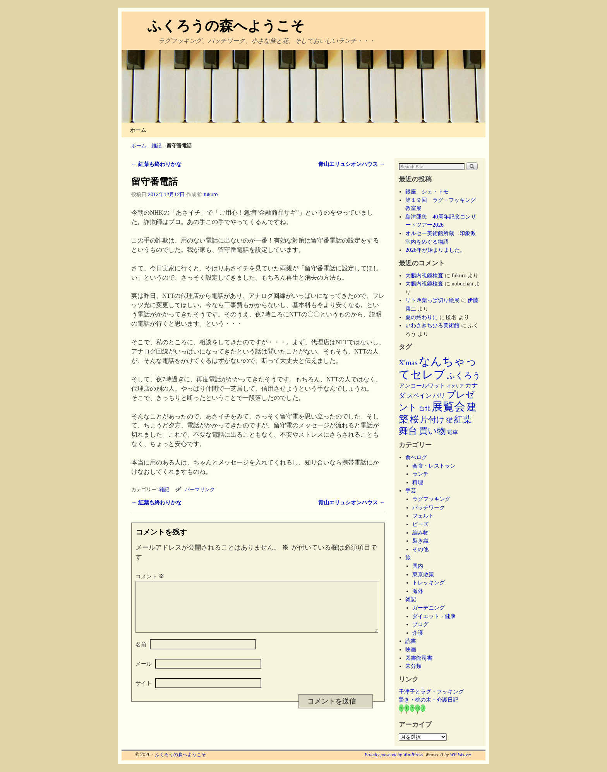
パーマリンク (200, 489)
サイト (143, 692)
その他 (420, 549)
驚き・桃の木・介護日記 (428, 700)
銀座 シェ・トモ (427, 191)
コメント (150, 576)
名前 (140, 654)
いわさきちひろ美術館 (432, 325)
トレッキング (428, 582)
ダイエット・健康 (434, 616)
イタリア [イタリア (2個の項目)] (455, 386)
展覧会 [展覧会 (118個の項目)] (448, 406)
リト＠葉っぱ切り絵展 (432, 300)
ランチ (420, 474)
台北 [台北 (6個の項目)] (424, 408)
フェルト (423, 515)
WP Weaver (461, 754)
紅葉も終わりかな (156, 164)
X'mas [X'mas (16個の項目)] (408, 363)
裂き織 (420, 541)
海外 (417, 591)
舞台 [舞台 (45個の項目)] (408, 430)
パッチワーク (431, 507)
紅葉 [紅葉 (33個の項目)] (463, 419)
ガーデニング (428, 608)
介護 (417, 633)
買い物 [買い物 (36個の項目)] (432, 431)
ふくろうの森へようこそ (226, 26)
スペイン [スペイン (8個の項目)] (419, 395)
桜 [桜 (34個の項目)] (414, 419)
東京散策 (425, 574)
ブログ (420, 624)
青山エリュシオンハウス (351, 164)
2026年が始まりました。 (435, 250)
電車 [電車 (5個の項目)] (452, 432)
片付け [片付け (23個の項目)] (432, 419)
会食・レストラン (434, 466)
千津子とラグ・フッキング (431, 691)
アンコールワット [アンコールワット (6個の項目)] (422, 386)
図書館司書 (418, 658)
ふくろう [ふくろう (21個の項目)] (464, 375)
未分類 (413, 666)
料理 (417, 482)
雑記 (156, 146)
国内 (417, 566)
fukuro (211, 194)
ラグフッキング (431, 499)
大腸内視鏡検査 (424, 275)
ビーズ (420, 524)
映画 (410, 649)
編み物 (420, 532)
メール (143, 673)
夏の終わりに (421, 317)
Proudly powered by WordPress (394, 754)
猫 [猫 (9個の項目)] (449, 420)
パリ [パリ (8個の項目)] (439, 395)
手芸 (410, 490)
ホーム (138, 130)
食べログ (416, 457)
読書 (410, 641)
